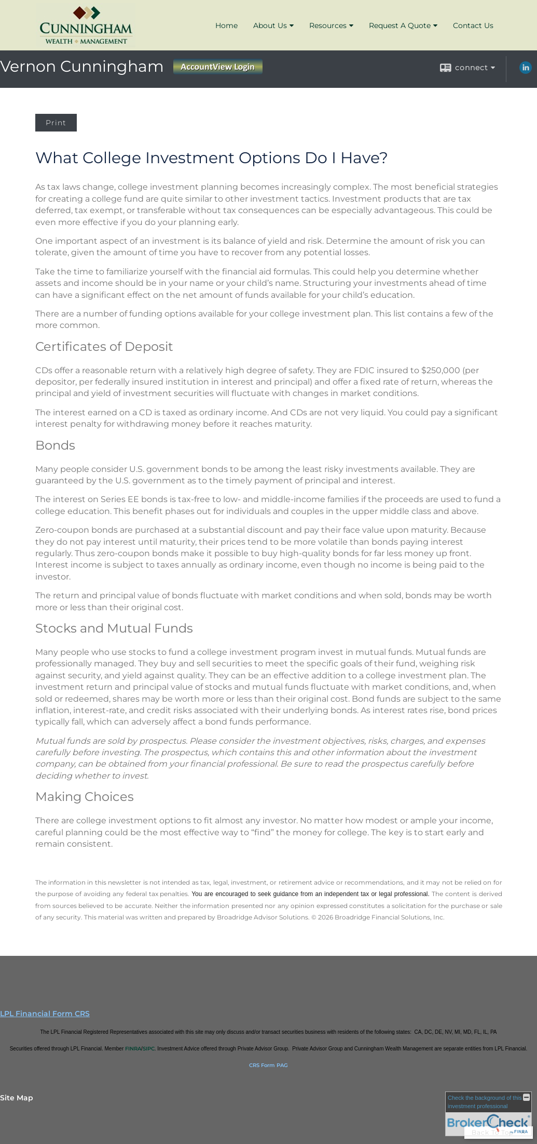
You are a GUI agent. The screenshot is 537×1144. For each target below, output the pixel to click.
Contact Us (473, 25)
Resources (328, 25)
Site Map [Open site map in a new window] (16, 1097)
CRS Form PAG (268, 1065)
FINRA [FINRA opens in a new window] (133, 1048)
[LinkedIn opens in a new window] (525, 71)
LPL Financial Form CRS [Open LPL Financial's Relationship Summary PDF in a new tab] (45, 1013)
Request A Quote (400, 25)
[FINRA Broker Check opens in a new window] (488, 1114)
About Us (270, 25)
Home (226, 25)
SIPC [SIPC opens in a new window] (149, 1048)
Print (56, 122)
